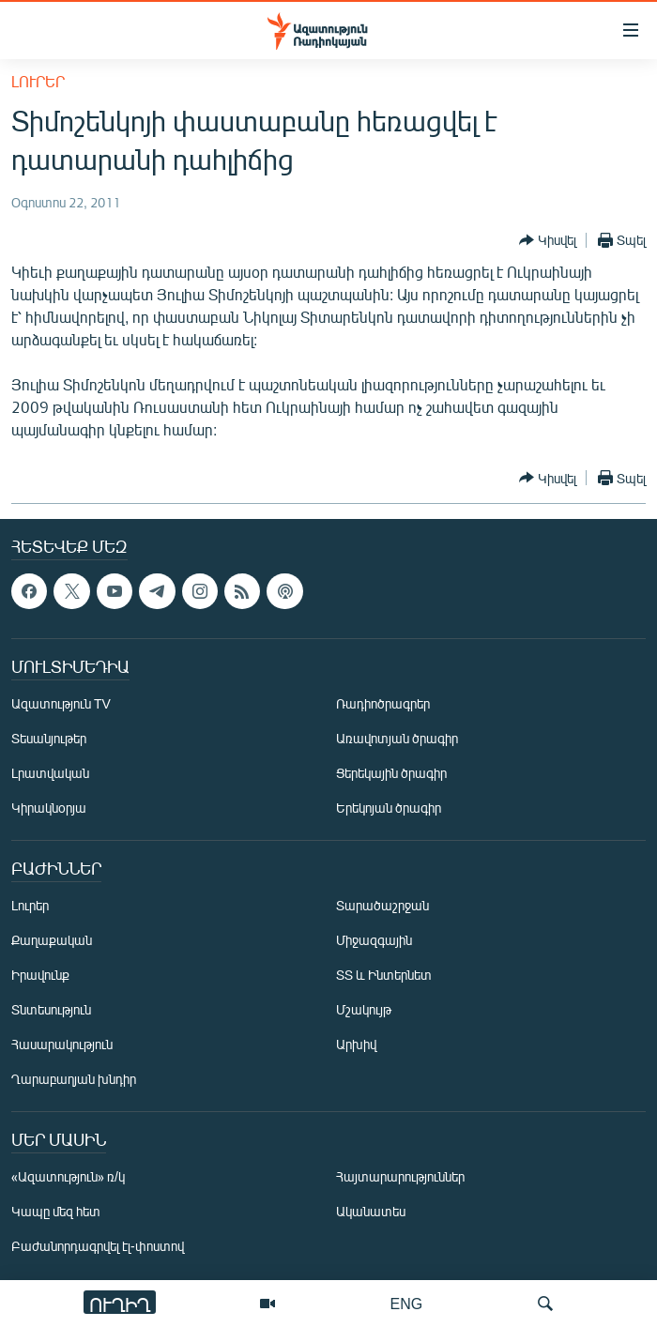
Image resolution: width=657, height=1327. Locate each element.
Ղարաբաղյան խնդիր (73, 1079)
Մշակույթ (363, 1009)
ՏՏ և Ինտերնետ (384, 975)
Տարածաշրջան (382, 905)
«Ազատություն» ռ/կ (68, 1176)
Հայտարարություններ (400, 1176)
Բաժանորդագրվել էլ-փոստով (97, 1246)
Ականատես (370, 1211)
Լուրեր (38, 81)
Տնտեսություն (51, 1009)
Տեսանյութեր (48, 738)
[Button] (547, 240)
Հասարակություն (62, 1044)
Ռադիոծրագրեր (383, 703)
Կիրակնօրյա (48, 808)
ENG (406, 1303)
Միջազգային (374, 940)
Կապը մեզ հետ (55, 1211)
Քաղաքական (51, 940)
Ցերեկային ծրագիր (391, 773)
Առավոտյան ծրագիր (397, 738)
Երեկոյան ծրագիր (388, 808)
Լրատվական (50, 773)
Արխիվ (356, 1044)
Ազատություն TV (61, 703)
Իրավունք (40, 975)
